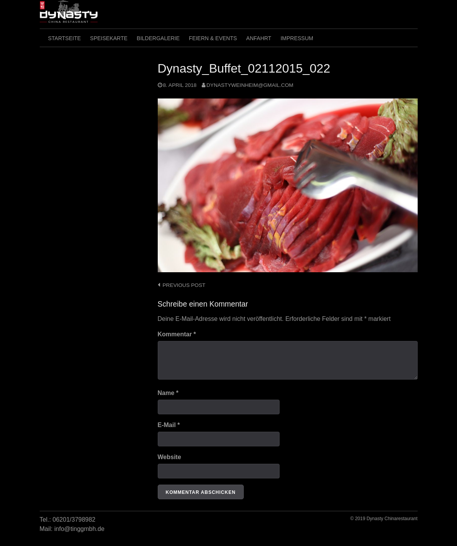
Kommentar (177, 334)
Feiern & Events (213, 38)
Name (168, 393)
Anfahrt (258, 38)
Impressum (296, 38)
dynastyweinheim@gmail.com (249, 85)
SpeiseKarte (109, 38)
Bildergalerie (158, 38)
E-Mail (169, 425)
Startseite (64, 38)
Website (169, 457)
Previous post (184, 285)
